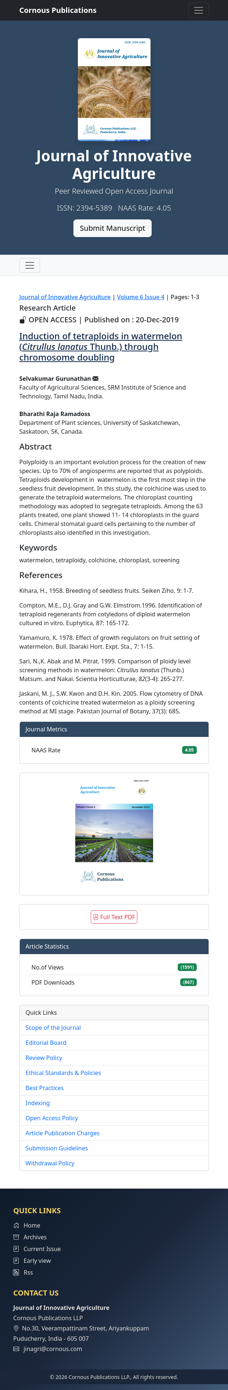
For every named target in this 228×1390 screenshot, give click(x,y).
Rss (23, 1272)
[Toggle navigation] (198, 10)
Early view (32, 1261)
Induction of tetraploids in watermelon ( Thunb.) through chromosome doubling (100, 346)
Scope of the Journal (53, 1028)
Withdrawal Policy (50, 1163)
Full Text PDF (114, 917)
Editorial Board (46, 1043)
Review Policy (44, 1058)
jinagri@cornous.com (52, 1349)
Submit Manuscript (112, 228)
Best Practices (45, 1088)
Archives (30, 1237)
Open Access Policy (52, 1118)
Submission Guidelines (57, 1148)
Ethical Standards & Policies (63, 1073)
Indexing (38, 1103)
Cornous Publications (58, 10)
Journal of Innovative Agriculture (65, 297)
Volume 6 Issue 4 (140, 297)
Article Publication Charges (63, 1133)
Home (26, 1225)
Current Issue (37, 1249)
